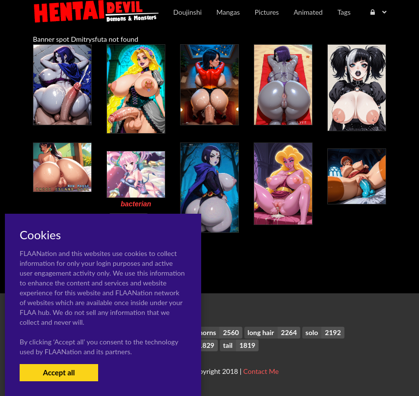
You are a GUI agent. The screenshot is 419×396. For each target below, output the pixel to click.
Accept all (59, 372)
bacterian (136, 204)
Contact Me (261, 371)
